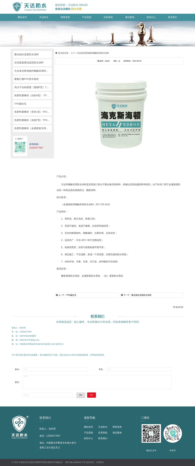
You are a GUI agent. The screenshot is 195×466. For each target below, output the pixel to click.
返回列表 (178, 307)
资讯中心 (151, 17)
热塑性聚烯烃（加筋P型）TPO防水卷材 (33, 120)
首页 (73, 53)
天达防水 (43, 17)
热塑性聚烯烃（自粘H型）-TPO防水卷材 (33, 95)
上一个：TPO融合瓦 (66, 295)
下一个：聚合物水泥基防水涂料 (136, 295)
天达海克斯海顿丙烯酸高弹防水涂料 (33, 71)
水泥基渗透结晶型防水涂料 (29, 62)
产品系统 (86, 17)
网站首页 (22, 17)
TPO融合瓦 (20, 103)
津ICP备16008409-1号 (75, 462)
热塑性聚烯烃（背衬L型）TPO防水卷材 (33, 112)
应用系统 (108, 17)
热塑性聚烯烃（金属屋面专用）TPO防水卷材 (33, 128)
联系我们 (172, 17)
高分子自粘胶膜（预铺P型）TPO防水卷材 (33, 87)
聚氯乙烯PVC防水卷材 (26, 79)
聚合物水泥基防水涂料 (26, 54)
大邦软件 (100, 462)
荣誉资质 (65, 17)
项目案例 (129, 17)
